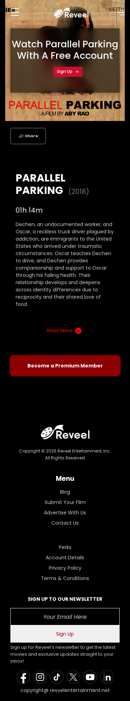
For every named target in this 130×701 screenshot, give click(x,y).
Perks (65, 547)
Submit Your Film (65, 502)
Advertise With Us (65, 512)
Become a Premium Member (65, 365)
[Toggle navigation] (15, 12)
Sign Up (68, 71)
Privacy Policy (65, 567)
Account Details (65, 557)
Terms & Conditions (65, 578)
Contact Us (65, 523)
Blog (65, 491)
